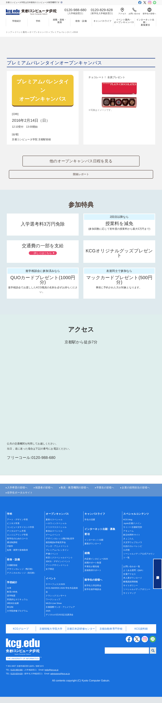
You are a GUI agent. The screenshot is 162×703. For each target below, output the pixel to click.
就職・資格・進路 (59, 21)
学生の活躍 (89, 526)
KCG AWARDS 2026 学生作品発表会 (62, 596)
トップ (9, 32)
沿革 (9, 594)
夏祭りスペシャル (54, 526)
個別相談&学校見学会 (56, 548)
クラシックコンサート (56, 602)
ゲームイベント (53, 541)
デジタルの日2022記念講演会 (59, 621)
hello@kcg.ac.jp (51, 676)
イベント (51, 584)
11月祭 (126, 556)
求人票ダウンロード (132, 584)
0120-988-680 (16, 676)
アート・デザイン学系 (17, 526)
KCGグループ (21, 635)
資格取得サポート (92, 576)
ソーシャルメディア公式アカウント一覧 (138, 562)
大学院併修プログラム (17, 617)
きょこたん (128, 545)
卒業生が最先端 (91, 573)
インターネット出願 (93, 546)
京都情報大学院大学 (50, 635)
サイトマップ (129, 599)
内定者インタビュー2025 (96, 565)
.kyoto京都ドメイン (132, 529)
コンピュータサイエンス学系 (20, 533)
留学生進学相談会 (92, 595)
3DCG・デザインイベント (58, 568)
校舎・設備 (81, 21)
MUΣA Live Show (54, 609)
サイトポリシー (130, 592)
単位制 (10, 613)
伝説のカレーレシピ (132, 552)
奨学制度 (11, 602)
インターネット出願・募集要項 (145, 22)
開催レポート (81, 183)
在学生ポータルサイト (20, 499)
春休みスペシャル (54, 537)
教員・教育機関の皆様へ (75, 493)
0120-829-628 (16, 680)
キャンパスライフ (102, 21)
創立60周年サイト (131, 541)
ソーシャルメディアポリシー (136, 595)
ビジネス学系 (13, 529)
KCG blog (127, 526)
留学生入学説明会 (92, 592)
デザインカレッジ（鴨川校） (20, 575)
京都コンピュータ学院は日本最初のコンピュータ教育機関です (34, 2)
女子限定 (50, 575)
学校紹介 (16, 21)
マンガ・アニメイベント (57, 552)
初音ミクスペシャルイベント (59, 564)
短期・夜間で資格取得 (17, 556)
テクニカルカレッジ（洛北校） (21, 579)
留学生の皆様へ (149, 11)
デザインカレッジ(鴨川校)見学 (60, 545)
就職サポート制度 (92, 569)
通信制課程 (12, 548)
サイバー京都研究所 (132, 533)
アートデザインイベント (57, 571)
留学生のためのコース (17, 545)
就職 (87, 559)
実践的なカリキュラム (17, 606)
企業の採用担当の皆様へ (136, 493)
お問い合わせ (134, 11)
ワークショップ (53, 605)
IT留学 (10, 552)
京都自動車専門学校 (111, 635)
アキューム (128, 537)
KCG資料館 (141, 635)
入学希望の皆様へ (17, 493)
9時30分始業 (13, 609)
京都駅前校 (12, 571)
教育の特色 (12, 598)
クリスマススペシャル (56, 533)
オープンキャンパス (38, 32)
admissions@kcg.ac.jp (60, 680)
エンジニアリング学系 (17, 541)
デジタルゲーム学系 (16, 537)
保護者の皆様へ (44, 493)
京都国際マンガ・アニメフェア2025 (60, 615)
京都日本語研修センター (81, 635)
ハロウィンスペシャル (56, 529)
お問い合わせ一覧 (131, 573)
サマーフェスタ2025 (55, 590)
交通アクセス (129, 580)
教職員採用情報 (130, 588)
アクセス (122, 11)
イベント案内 (20, 32)
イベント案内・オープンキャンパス (124, 21)
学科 (38, 21)
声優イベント (52, 560)
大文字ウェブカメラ (132, 548)
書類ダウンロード (92, 550)
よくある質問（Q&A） (133, 576)
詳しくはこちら (42, 266)
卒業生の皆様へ (105, 493)
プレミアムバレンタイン (57, 556)
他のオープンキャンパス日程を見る (81, 161)
